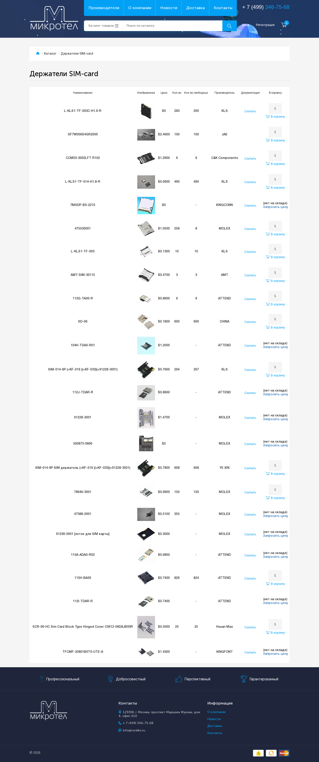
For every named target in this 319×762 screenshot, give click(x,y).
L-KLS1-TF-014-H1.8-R (82, 181)
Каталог (50, 53)
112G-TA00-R (83, 298)
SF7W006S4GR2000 (83, 134)
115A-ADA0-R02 (83, 555)
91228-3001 (82, 417)
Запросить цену (275, 207)
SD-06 (82, 321)
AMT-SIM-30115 (83, 275)
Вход (245, 25)
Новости (168, 7)
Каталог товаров (101, 26)
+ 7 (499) (265, 7)
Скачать (250, 111)
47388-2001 (82, 514)
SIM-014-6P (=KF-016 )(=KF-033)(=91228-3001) (83, 369)
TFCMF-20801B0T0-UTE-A (82, 652)
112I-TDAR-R (83, 601)
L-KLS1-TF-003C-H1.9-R (82, 111)
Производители (103, 7)
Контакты (223, 7)
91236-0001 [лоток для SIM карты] (83, 534)
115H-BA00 (82, 578)
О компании (139, 7)
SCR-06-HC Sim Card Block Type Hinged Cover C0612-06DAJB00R (82, 626)
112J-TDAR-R (82, 392)
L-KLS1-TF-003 (82, 251)
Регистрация (265, 25)
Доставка (195, 7)
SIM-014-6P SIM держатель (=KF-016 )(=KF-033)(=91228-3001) (82, 468)
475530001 (83, 228)
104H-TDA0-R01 (83, 345)
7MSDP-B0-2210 (82, 205)
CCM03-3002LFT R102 (83, 158)
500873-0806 (82, 443)
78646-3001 (82, 492)
